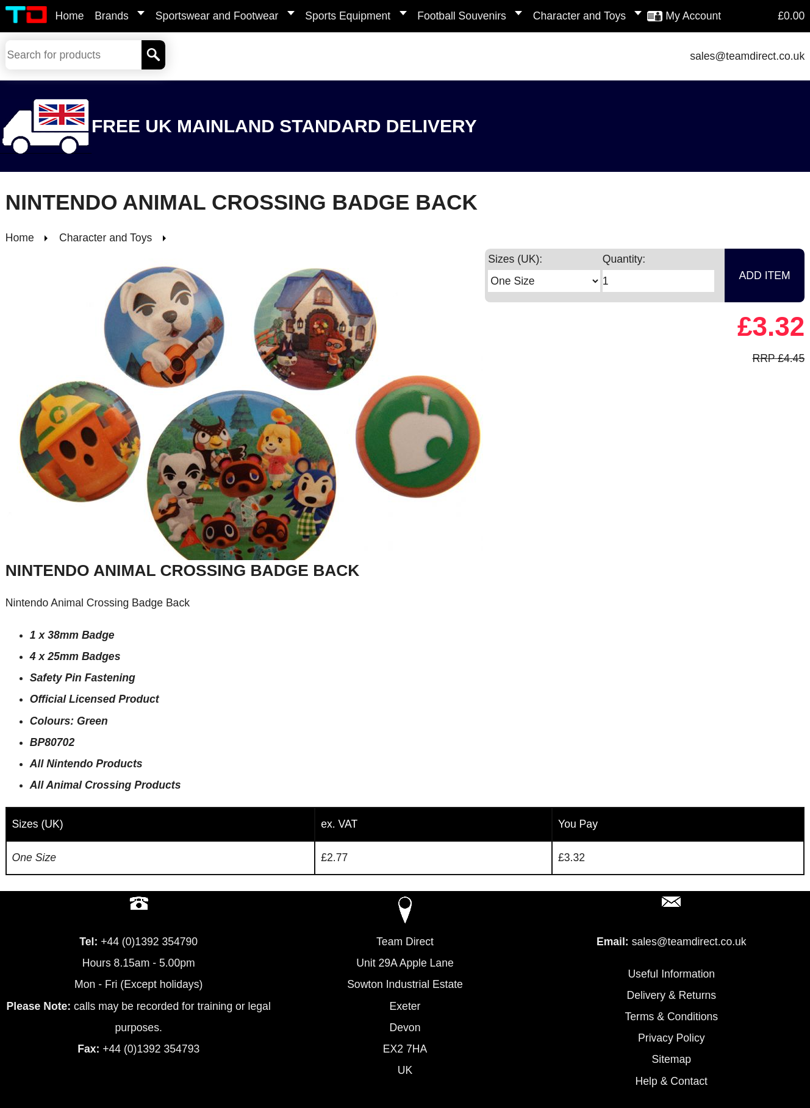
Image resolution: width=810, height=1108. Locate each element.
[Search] (153, 54)
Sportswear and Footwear (217, 16)
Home (70, 16)
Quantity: (624, 259)
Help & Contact (672, 1081)
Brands (112, 16)
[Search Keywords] (73, 54)
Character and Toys (579, 16)
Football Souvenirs (461, 16)
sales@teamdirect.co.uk (747, 56)
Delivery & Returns (671, 995)
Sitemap (672, 1059)
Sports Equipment (347, 16)
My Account (693, 16)
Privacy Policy (671, 1038)
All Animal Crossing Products (105, 785)
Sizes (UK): (515, 259)
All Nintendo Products (86, 764)
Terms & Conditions (672, 1016)
